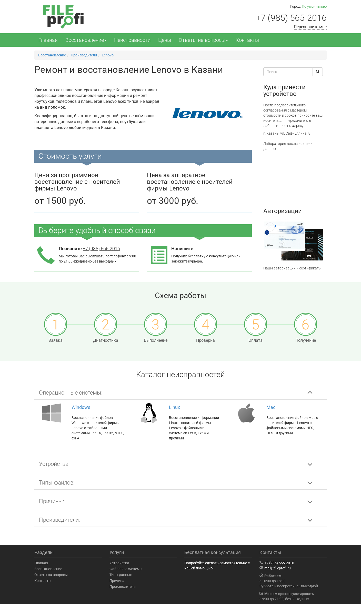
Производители (122, 587)
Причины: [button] (51, 501)
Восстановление (85, 40)
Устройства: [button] (54, 464)
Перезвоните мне (310, 26)
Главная (48, 40)
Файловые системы (125, 569)
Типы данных (120, 575)
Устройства (119, 563)
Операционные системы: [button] (71, 392)
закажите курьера (186, 261)
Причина (116, 581)
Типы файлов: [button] (57, 482)
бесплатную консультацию (211, 256)
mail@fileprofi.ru (277, 568)
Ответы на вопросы (203, 40)
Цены (164, 40)
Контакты (247, 40)
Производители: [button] (59, 520)
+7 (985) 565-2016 (291, 18)
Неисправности (132, 40)
